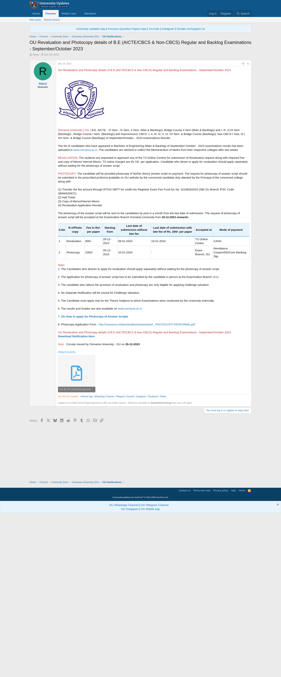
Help (233, 652)
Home (36, 13)
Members (90, 13)
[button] (79, 13)
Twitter (162, 504)
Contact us (184, 652)
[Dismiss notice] (277, 667)
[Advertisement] (140, 84)
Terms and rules (201, 652)
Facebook (153, 504)
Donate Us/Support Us (191, 28)
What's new (69, 13)
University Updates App (91, 28)
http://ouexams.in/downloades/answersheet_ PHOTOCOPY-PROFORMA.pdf (147, 377)
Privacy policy (220, 652)
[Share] (243, 116)
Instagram (168, 28)
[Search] (242, 13)
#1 (248, 116)
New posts (35, 19)
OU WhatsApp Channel (123, 667)
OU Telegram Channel (155, 667)
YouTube (153, 28)
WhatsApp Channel (104, 504)
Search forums (52, 19)
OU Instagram (130, 671)
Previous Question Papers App (127, 28)
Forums (51, 13)
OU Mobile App (150, 671)
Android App (86, 504)
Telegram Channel (125, 504)
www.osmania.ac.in (85, 202)
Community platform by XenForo (140, 659)
